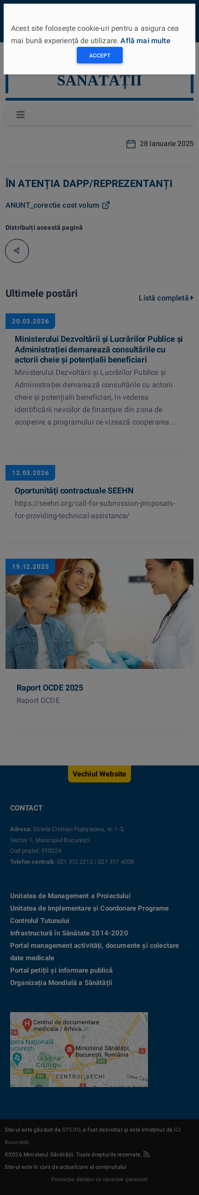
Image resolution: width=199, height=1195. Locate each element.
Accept (99, 55)
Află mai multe (145, 40)
